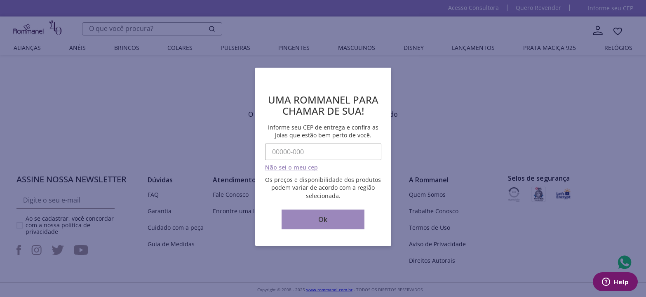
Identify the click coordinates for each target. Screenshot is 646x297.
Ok (322, 219)
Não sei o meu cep (291, 167)
